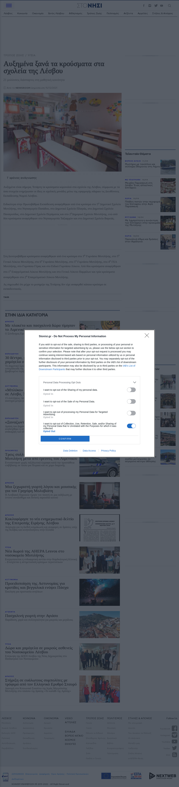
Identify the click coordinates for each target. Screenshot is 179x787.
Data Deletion (70, 450)
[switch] (131, 390)
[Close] (148, 336)
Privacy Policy (108, 450)
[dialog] (89, 393)
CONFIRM (65, 438)
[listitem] (89, 382)
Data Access (89, 450)
